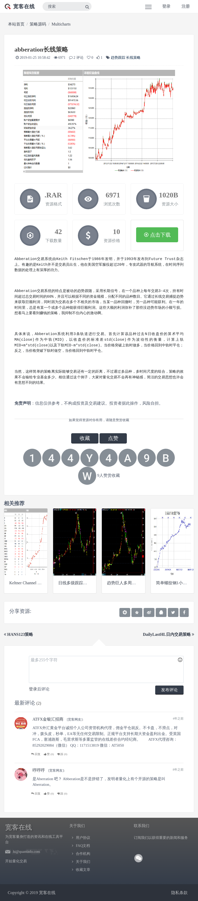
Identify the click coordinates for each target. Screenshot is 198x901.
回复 (35, 754)
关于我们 (83, 862)
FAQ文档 (83, 846)
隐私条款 (179, 892)
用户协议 (83, 838)
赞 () (49, 754)
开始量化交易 (16, 861)
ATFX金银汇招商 (47, 719)
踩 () (62, 754)
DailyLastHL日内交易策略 (168, 634)
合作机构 (83, 854)
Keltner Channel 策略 (27, 583)
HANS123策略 (18, 634)
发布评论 (169, 690)
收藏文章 (83, 870)
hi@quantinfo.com (26, 852)
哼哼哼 (38, 770)
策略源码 (38, 24)
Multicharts (61, 24)
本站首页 (16, 24)
